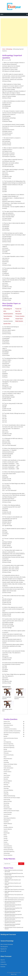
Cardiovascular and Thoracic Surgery (12, 797)
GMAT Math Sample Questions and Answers (14, 898)
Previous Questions (8, 855)
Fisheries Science (7, 751)
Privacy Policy (4, 964)
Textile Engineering (8, 847)
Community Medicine (8, 790)
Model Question (19, 321)
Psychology (6, 762)
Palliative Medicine (8, 823)
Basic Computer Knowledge (7, 944)
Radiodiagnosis (7, 820)
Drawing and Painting (8, 849)
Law (5, 740)
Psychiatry (6, 816)
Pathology (6, 784)
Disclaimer (3, 966)
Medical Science (7, 723)
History (5, 773)
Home (3, 49)
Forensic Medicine (8, 781)
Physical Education (8, 758)
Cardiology (6, 794)
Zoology (5, 836)
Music (5, 756)
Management (7, 769)
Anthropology (9, 49)
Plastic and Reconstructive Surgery (11, 810)
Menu (2, 14)
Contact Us (3, 962)
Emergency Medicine (8, 827)
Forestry (5, 842)
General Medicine (7, 814)
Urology (5, 825)
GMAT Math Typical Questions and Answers (14, 889)
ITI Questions (7, 727)
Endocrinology (7, 799)
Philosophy (6, 753)
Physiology (6, 788)
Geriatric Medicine (8, 829)
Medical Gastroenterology (9, 795)
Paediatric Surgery (8, 808)
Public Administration (8, 768)
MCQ (4, 311)
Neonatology (6, 803)
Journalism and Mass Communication (12, 730)
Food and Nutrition (8, 846)
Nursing (5, 736)
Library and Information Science (11, 738)
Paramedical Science (8, 725)
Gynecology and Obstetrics (10, 818)
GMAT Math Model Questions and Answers (14, 899)
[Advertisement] (14, 32)
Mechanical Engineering (9, 747)
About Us (3, 959)
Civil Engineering (7, 742)
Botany (5, 834)
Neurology (6, 792)
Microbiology (6, 782)
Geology (5, 838)
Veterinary (6, 840)
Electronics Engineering (9, 745)
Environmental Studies (9, 755)
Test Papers (6, 318)
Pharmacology (7, 786)
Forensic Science (7, 771)
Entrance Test (7, 721)
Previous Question (19, 316)
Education (6, 779)
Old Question (18, 313)
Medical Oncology (8, 801)
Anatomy (6, 831)
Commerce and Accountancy (10, 729)
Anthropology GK (7, 308)
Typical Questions (7, 316)
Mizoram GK (3, 951)
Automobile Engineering (9, 851)
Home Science (7, 775)
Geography (6, 734)
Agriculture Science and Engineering (12, 732)
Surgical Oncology (8, 812)
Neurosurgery (7, 807)
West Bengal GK (4, 946)
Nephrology (6, 805)
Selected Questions (8, 313)
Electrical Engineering (8, 743)
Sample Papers (19, 318)
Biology (5, 749)
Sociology (6, 760)
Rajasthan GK (4, 949)
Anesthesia (6, 821)
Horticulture (6, 844)
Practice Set (18, 308)
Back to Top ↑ (14, 974)
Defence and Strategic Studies (10, 764)
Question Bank (7, 323)
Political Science (7, 766)
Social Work (6, 777)
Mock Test (17, 311)
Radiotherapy (7, 833)
